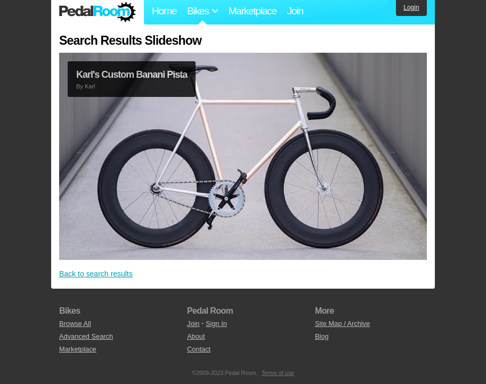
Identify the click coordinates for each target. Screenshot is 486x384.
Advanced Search (86, 336)
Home (164, 11)
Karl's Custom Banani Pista (131, 74)
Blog (322, 336)
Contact (198, 349)
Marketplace (252, 11)
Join (295, 11)
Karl (90, 86)
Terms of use (278, 373)
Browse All (75, 324)
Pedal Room (97, 12)
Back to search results (96, 273)
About (196, 336)
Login (411, 7)
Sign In (216, 324)
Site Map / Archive (342, 324)
